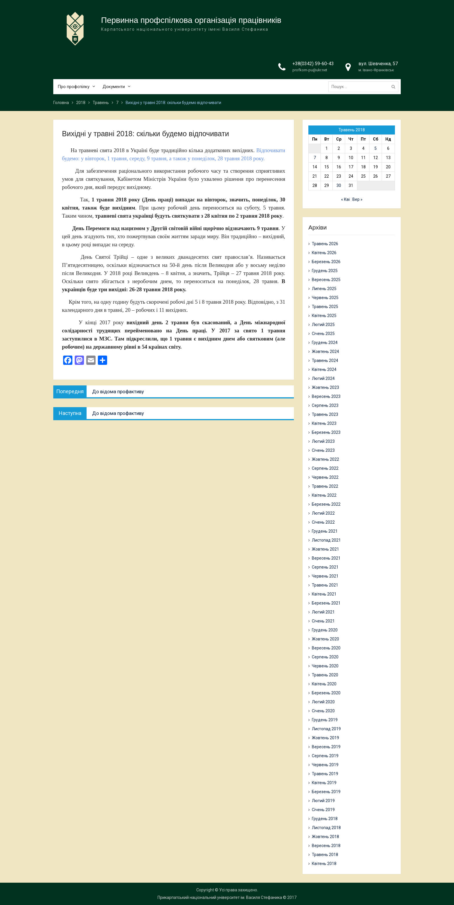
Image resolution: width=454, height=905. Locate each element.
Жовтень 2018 (325, 836)
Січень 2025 (323, 333)
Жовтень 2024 (325, 351)
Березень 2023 (326, 432)
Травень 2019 (325, 773)
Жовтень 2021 (325, 549)
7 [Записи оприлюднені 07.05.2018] (315, 157)
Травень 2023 (325, 414)
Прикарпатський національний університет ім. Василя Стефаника (220, 897)
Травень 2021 (325, 585)
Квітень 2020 (324, 684)
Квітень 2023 (324, 423)
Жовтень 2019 (325, 737)
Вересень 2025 (326, 279)
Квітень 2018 (324, 863)
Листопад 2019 (326, 728)
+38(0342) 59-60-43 (313, 64)
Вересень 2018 (326, 845)
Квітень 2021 (324, 594)
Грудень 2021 (325, 531)
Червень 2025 (325, 297)
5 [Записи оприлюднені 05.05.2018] (375, 148)
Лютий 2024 (323, 378)
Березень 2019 (326, 791)
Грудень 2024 (325, 342)
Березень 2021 (326, 603)
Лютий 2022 (323, 513)
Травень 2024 (325, 360)
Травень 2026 (325, 243)
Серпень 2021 (325, 567)
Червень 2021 (325, 576)
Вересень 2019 (326, 746)
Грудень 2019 (325, 720)
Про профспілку (73, 86)
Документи (113, 86)
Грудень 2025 (325, 270)
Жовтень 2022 (325, 459)
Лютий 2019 (323, 800)
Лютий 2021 (323, 612)
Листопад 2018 (326, 827)
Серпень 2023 (325, 405)
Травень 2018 (325, 854)
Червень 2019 (325, 764)
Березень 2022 (326, 504)
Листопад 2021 (326, 540)
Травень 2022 (325, 486)
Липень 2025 (324, 288)
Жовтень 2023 (325, 387)
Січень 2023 (323, 450)
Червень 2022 (325, 477)
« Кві (345, 199)
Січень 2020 (323, 711)
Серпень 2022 (325, 468)
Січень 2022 (323, 522)
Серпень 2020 (325, 657)
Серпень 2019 (325, 755)
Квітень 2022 (324, 495)
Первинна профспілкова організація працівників (191, 20)
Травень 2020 (325, 675)
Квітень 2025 (324, 315)
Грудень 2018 (325, 818)
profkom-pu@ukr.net (309, 70)
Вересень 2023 (326, 396)
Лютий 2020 (323, 702)
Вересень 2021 (326, 558)
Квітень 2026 (324, 252)
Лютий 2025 (323, 324)
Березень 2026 (326, 261)
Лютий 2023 (323, 441)
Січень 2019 (323, 809)
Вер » (357, 199)
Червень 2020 (325, 666)
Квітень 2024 (324, 369)
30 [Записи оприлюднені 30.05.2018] (338, 185)
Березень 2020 (326, 693)
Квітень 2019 (324, 782)
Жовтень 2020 (325, 639)
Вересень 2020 (326, 648)
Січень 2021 (323, 621)
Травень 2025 (325, 306)
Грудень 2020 (325, 630)
